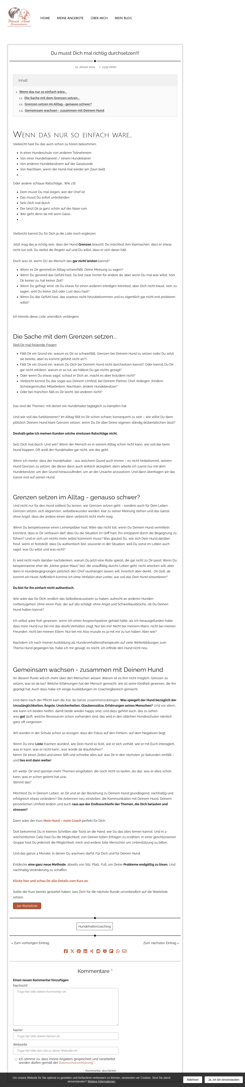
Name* (18, 1030)
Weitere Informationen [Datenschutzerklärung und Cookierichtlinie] (101, 1081)
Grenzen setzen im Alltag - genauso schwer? (58, 104)
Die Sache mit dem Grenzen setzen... (52, 98)
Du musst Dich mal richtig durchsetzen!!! (95, 53)
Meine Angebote (70, 18)
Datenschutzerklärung (76, 1062)
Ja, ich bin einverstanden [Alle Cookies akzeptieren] (223, 1079)
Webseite (20, 1044)
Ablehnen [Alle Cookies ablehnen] (193, 1079)
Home (45, 18)
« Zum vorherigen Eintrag (30, 943)
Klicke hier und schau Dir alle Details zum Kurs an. (50, 881)
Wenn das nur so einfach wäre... (43, 92)
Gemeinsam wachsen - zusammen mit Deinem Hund (64, 110)
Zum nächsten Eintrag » (161, 943)
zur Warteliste (27, 906)
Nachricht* (20, 985)
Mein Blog (123, 18)
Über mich (99, 18)
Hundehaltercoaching (94, 926)
